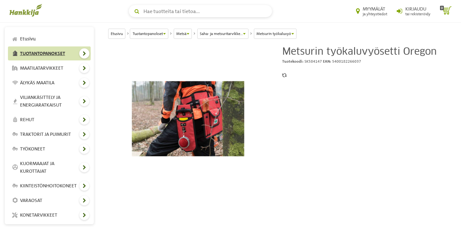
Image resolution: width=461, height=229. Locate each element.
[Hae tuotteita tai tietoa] (200, 11)
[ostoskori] (445, 11)
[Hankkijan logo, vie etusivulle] (27, 10)
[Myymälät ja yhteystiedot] (371, 11)
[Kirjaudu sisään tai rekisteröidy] (413, 11)
